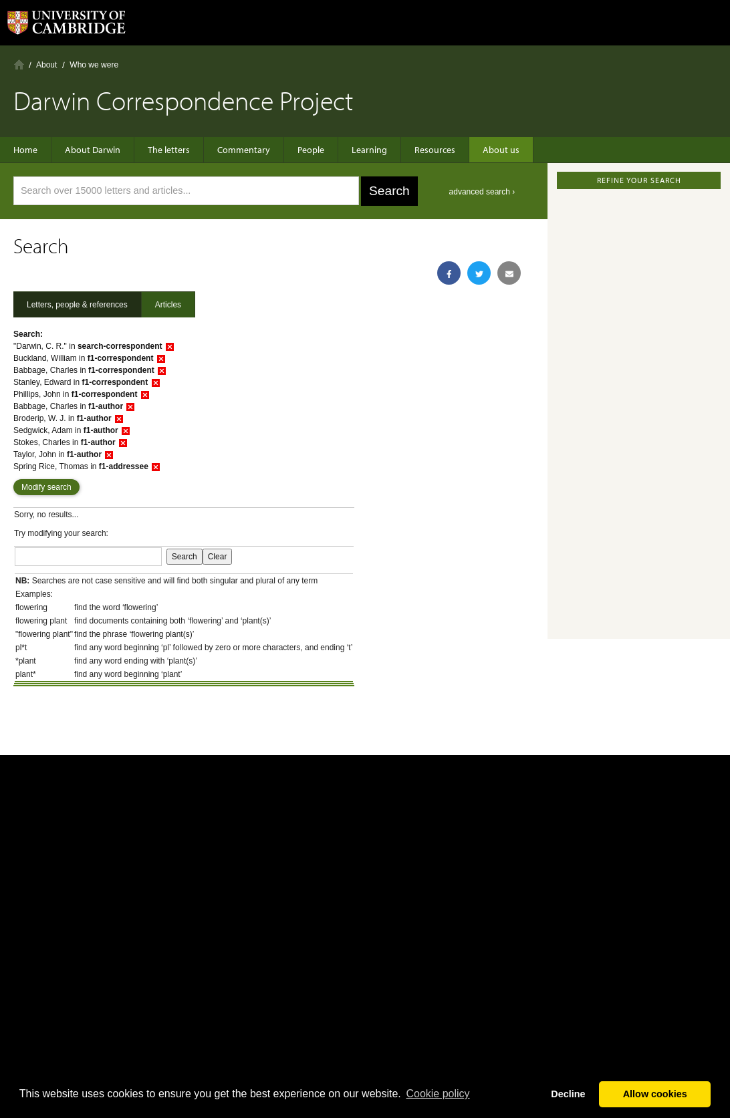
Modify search (46, 487)
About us (501, 150)
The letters (169, 150)
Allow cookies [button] (655, 1094)
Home (19, 64)
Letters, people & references (77, 304)
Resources (434, 150)
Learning (369, 150)
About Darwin (92, 150)
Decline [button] (568, 1094)
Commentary (243, 150)
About (46, 64)
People (310, 150)
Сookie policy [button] (437, 1093)
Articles (168, 304)
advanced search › (482, 191)
